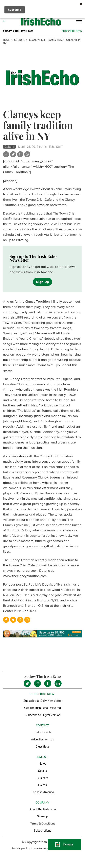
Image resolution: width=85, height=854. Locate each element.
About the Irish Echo (42, 809)
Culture (19, 40)
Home (6, 40)
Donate (68, 844)
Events (42, 785)
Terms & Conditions (42, 823)
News (42, 763)
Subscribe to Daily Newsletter (42, 701)
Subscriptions (42, 830)
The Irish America (42, 792)
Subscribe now (72, 31)
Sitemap (42, 816)
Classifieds (42, 746)
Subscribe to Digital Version (42, 715)
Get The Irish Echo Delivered (42, 708)
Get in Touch (43, 732)
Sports (42, 771)
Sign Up (42, 282)
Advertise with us (42, 739)
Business (42, 778)
